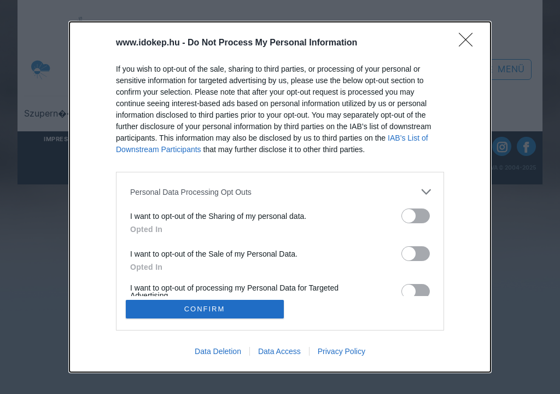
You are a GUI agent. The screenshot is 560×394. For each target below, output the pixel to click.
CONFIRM (204, 309)
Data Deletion (218, 351)
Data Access (279, 351)
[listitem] (280, 192)
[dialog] (280, 197)
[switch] (415, 215)
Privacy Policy (341, 351)
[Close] (469, 43)
